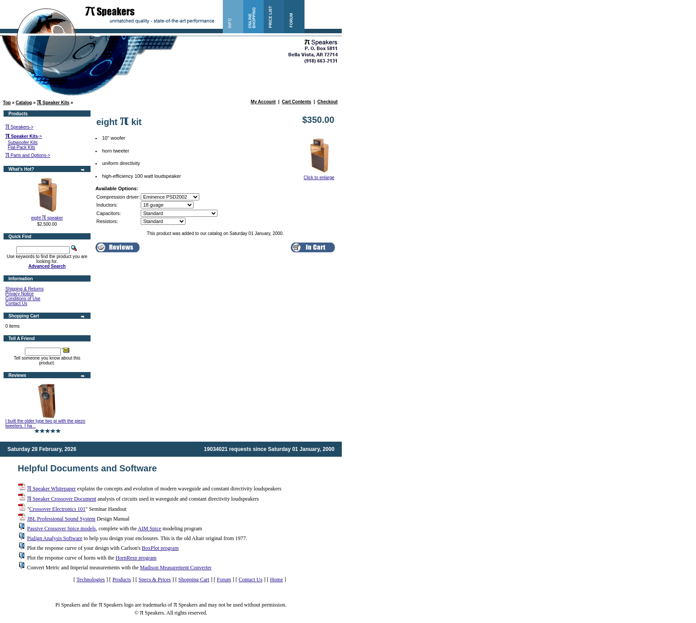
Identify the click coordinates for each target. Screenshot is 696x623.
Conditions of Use (22, 298)
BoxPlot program (160, 548)
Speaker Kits (53, 102)
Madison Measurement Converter (175, 567)
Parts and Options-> (27, 155)
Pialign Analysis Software (55, 538)
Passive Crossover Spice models (61, 528)
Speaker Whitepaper (51, 489)
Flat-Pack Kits (22, 147)
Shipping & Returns (24, 288)
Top (7, 102)
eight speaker (47, 218)
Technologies (90, 579)
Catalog (24, 102)
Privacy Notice (19, 293)
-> (23, 136)
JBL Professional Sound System (61, 519)
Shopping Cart (194, 579)
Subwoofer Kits (23, 142)
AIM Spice (149, 528)
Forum (224, 579)
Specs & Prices (154, 579)
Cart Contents (296, 101)
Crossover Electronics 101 (57, 509)
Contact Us (16, 303)
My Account (263, 101)
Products (121, 579)
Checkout (327, 101)
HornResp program (135, 558)
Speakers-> (19, 127)
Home (276, 579)
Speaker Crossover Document (61, 499)
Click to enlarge (319, 175)
